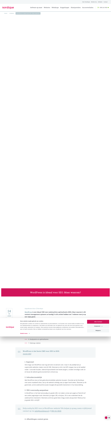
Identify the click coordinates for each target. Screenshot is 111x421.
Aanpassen (98, 410)
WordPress (28, 312)
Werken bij (94, 2)
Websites (47, 7)
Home (5, 13)
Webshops (55, 7)
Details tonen (24, 418)
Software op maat (36, 7)
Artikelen (100, 2)
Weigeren (98, 415)
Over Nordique (86, 2)
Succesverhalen (87, 7)
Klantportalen (76, 7)
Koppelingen (64, 7)
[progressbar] (55, 11)
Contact (106, 2)
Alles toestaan (98, 406)
